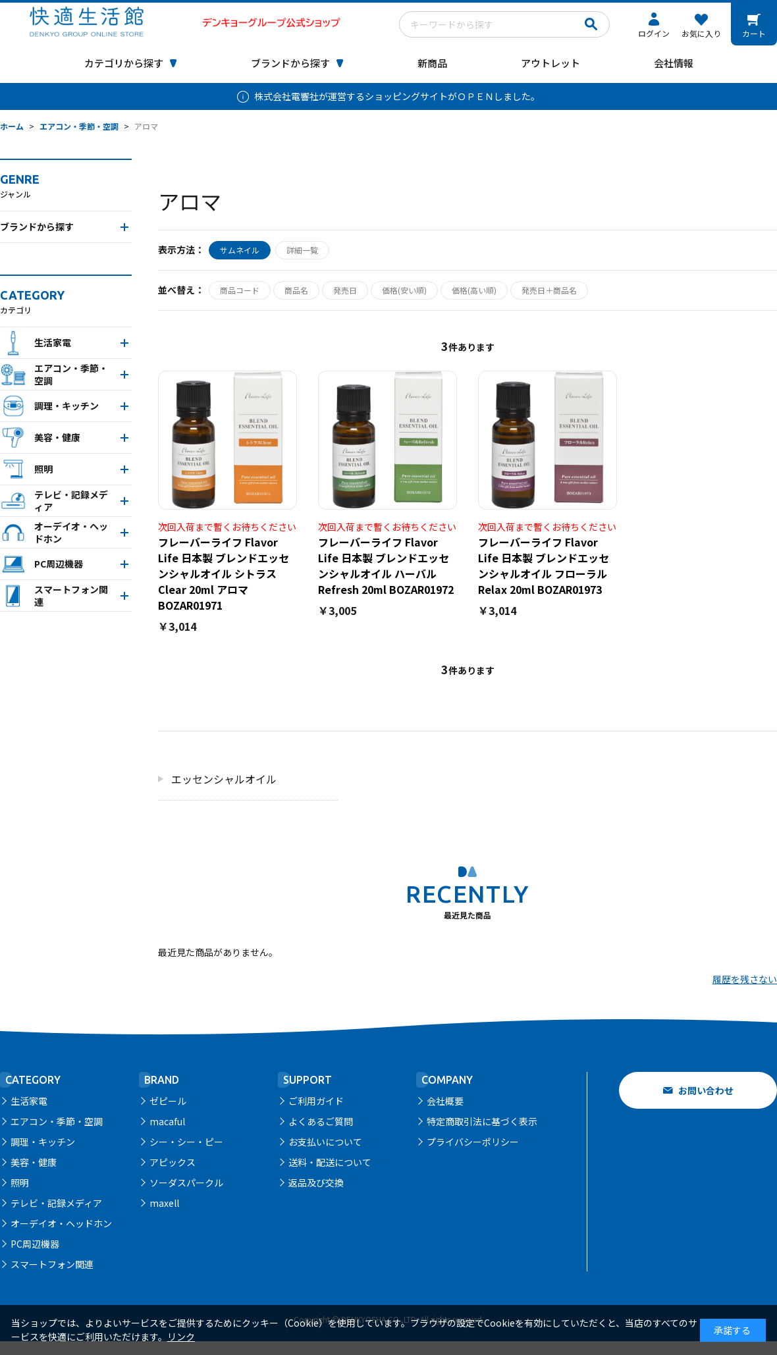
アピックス (172, 1162)
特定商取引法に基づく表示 (482, 1121)
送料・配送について (329, 1162)
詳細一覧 (302, 249)
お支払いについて (325, 1141)
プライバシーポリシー (473, 1141)
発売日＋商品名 (549, 290)
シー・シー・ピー (186, 1141)
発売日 (345, 290)
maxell (164, 1202)
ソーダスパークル (186, 1182)
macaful (167, 1121)
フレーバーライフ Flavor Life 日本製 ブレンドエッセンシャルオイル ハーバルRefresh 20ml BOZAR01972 (386, 565)
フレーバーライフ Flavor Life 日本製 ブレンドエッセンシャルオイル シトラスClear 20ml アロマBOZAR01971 (223, 573)
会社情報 (673, 63)
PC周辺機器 (35, 1243)
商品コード (239, 290)
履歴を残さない (744, 979)
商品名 (296, 290)
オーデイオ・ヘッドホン (61, 1223)
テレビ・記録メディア (56, 1202)
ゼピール (167, 1100)
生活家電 (29, 1100)
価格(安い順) (404, 290)
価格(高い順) (474, 290)
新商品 (432, 63)
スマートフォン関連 (52, 1264)
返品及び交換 (316, 1182)
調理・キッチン (43, 1141)
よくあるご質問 (320, 1121)
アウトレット (550, 63)
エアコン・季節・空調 (57, 1121)
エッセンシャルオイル (224, 779)
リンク (181, 1336)
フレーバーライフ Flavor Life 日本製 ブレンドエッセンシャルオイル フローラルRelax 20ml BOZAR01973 (543, 565)
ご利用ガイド (316, 1100)
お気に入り (701, 33)
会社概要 (445, 1100)
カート (754, 33)
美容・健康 (34, 1162)
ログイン (654, 33)
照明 (20, 1182)
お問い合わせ (706, 1090)
